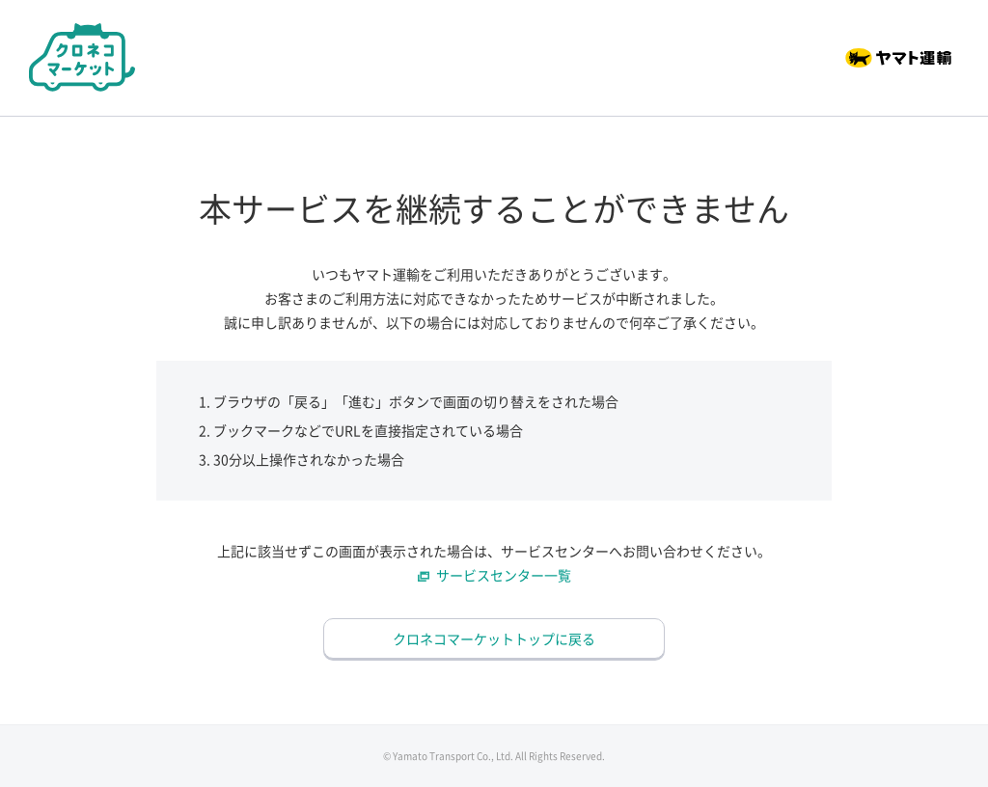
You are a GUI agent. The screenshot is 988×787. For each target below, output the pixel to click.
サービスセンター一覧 (503, 574)
